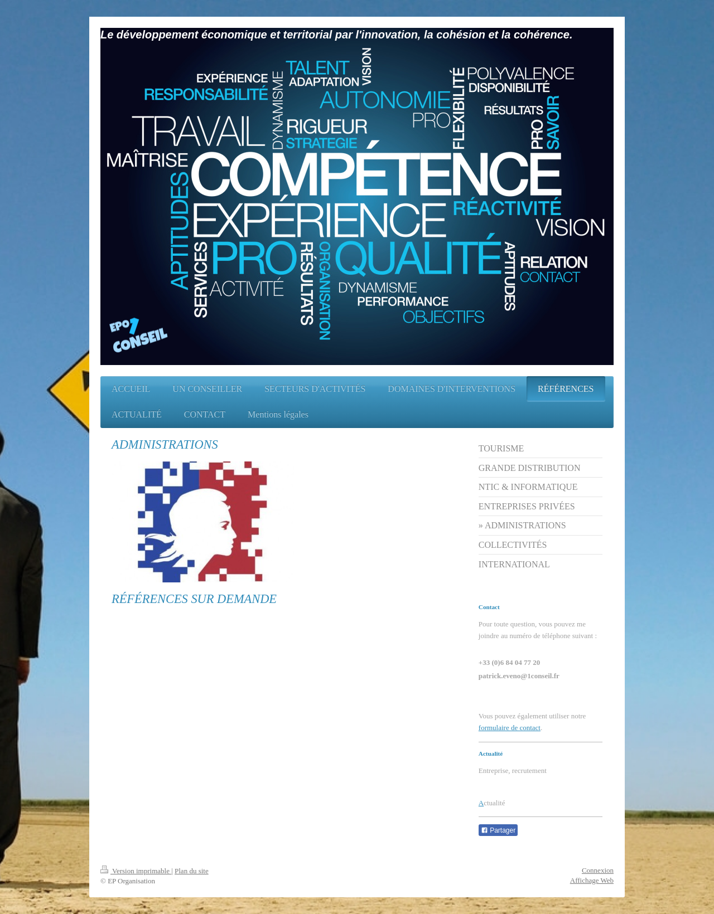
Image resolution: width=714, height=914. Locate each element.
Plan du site (192, 871)
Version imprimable (135, 871)
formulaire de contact (510, 727)
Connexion (598, 870)
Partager (498, 830)
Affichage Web (592, 880)
